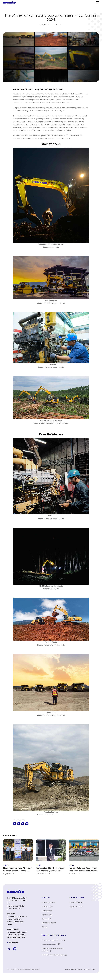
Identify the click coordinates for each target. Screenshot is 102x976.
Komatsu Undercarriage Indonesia (54, 955)
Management (46, 919)
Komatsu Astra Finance (51, 944)
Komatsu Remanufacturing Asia (53, 940)
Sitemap (80, 969)
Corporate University (76, 902)
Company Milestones (49, 923)
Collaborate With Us (76, 906)
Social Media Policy (89, 969)
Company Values (47, 906)
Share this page (19, 820)
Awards (44, 927)
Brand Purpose (47, 911)
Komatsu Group (47, 915)
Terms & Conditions (70, 969)
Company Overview (48, 902)
